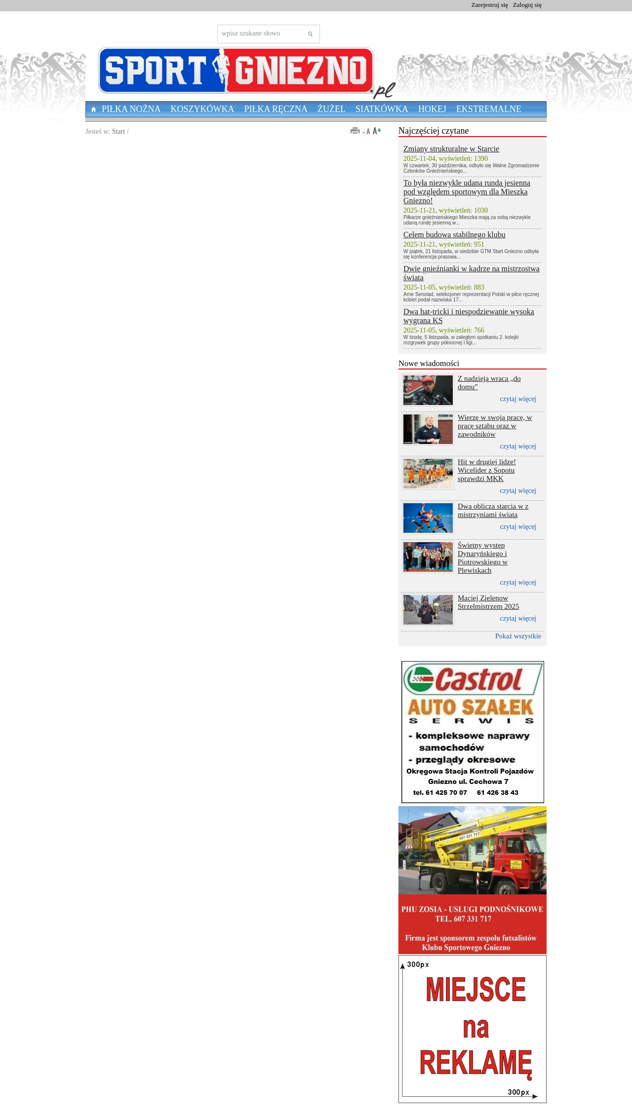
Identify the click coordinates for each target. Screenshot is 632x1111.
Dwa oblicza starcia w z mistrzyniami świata (493, 510)
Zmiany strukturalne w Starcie (451, 149)
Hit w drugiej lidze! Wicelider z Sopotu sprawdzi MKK (487, 470)
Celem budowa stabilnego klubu (454, 234)
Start (118, 131)
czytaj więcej (518, 399)
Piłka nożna (131, 109)
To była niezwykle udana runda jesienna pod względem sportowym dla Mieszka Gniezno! (466, 192)
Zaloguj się (527, 4)
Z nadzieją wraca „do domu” (489, 382)
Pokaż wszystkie (518, 636)
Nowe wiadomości (428, 363)
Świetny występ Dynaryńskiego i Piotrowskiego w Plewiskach (483, 557)
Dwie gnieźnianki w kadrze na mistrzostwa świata (471, 273)
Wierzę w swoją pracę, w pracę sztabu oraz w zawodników (495, 425)
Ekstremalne (488, 109)
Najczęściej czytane (433, 131)
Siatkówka (382, 109)
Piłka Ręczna (276, 109)
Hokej (432, 109)
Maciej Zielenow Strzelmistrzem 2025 (488, 602)
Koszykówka (203, 109)
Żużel (331, 109)
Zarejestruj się (490, 4)
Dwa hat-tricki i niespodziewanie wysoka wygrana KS (468, 316)
